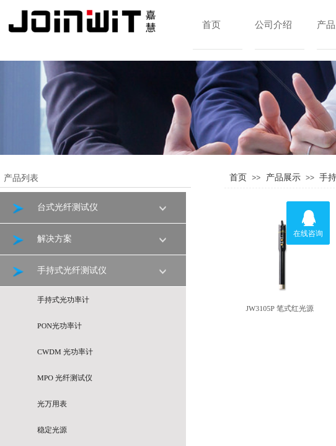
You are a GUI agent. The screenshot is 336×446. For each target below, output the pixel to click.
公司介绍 (273, 25)
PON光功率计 (59, 325)
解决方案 (41, 239)
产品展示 (283, 177)
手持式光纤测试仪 (59, 271)
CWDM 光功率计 (65, 352)
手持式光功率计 (63, 299)
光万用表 (52, 404)
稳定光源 (52, 430)
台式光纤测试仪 (54, 208)
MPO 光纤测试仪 (64, 378)
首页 (211, 25)
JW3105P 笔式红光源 (279, 308)
